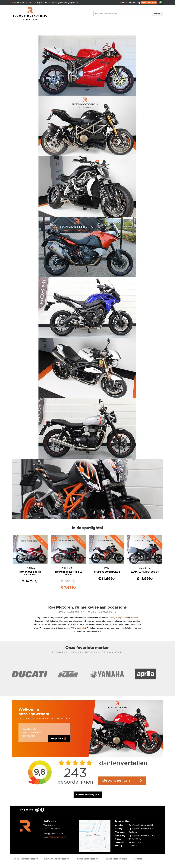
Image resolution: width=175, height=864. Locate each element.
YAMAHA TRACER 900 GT (145, 572)
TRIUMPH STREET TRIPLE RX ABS (68, 573)
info (83, 628)
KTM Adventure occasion (56, 859)
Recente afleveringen (86, 795)
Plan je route (59, 738)
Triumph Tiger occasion (86, 859)
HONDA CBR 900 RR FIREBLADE (30, 573)
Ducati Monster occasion (26, 859)
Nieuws (121, 3)
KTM (126, 618)
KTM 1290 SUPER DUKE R (107, 572)
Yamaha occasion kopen (116, 859)
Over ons (132, 3)
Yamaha (134, 618)
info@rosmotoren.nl (57, 837)
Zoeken (157, 14)
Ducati (111, 618)
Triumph (118, 618)
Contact (138, 859)
